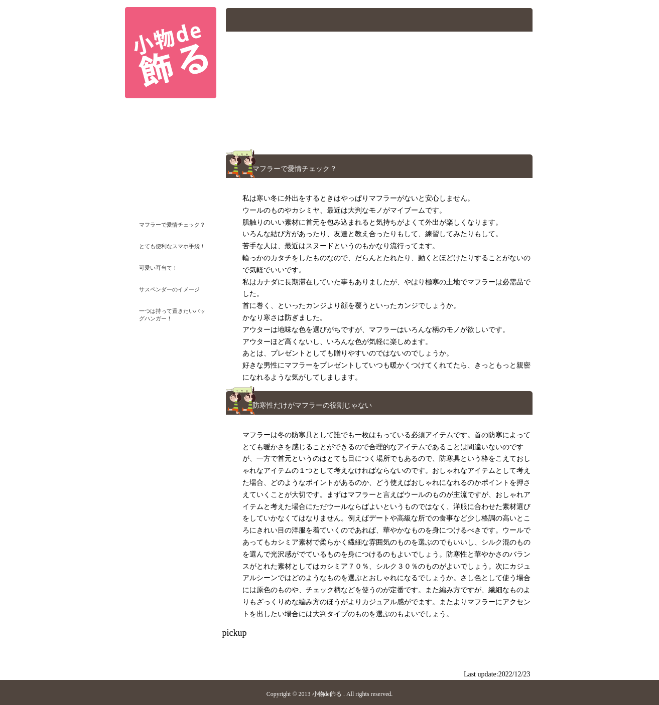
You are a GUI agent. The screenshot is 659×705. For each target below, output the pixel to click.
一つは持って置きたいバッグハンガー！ (172, 314)
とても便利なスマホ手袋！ (172, 246)
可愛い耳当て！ (158, 268)
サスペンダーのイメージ (169, 289)
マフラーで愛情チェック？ (172, 225)
